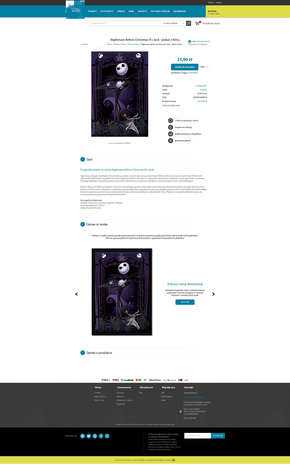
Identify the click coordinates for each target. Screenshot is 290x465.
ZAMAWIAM (218, 437)
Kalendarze (180, 12)
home (109, 44)
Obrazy (121, 12)
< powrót (84, 44)
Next (213, 295)
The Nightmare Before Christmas (107, 187)
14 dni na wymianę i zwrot (183, 121)
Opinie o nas (99, 402)
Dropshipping (166, 398)
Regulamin (121, 405)
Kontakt (189, 389)
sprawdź (185, 304)
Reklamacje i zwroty (124, 402)
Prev (76, 295)
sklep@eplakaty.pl (191, 394)
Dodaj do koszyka (184, 67)
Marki (163, 402)
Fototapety (106, 12)
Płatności (120, 398)
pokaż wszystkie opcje (171, 105)
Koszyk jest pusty (207, 23)
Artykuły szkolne (160, 12)
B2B (162, 394)
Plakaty (92, 12)
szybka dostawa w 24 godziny (184, 134)
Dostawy (120, 394)
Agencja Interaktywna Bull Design (164, 426)
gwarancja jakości (179, 141)
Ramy (131, 12)
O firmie (97, 394)
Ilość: (203, 67)
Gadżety (142, 12)
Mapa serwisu (99, 398)
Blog (141, 394)
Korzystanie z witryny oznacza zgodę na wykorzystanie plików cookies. (143, 462)
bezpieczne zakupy (180, 127)
